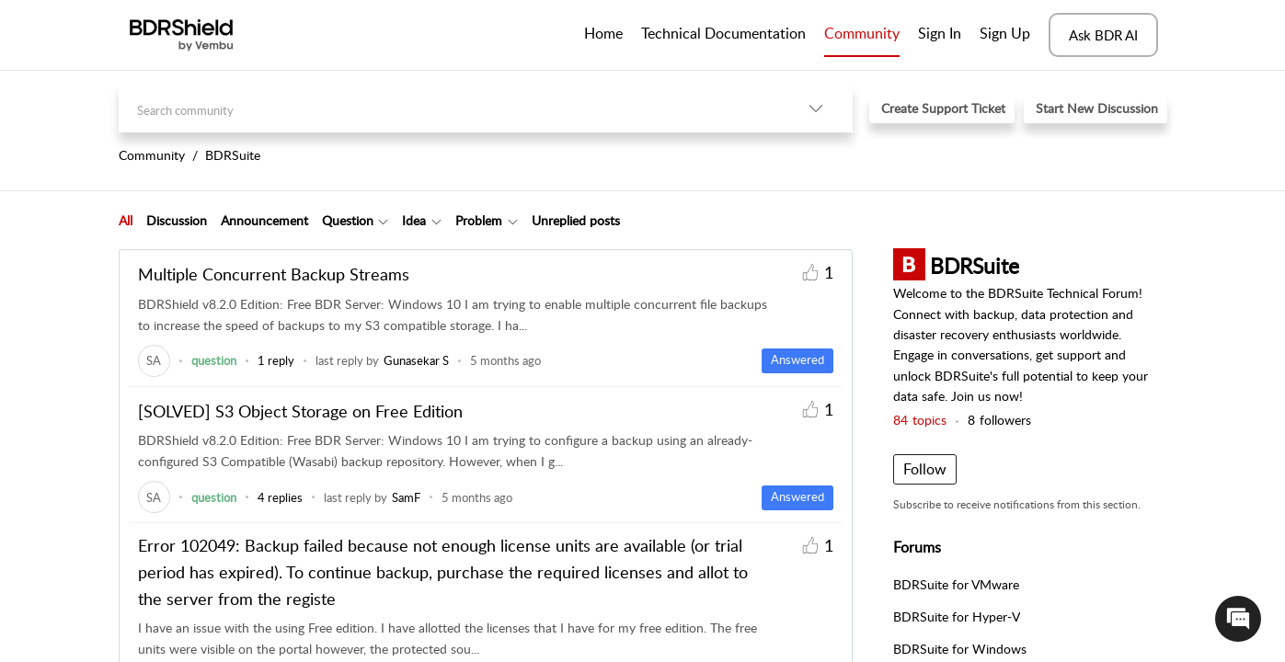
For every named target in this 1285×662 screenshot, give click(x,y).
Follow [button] (925, 469)
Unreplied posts (576, 220)
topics (920, 419)
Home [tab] (603, 33)
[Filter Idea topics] (436, 221)
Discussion (176, 220)
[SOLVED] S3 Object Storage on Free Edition (300, 411)
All (125, 220)
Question (347, 220)
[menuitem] (939, 35)
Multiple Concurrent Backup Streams (273, 274)
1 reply (276, 360)
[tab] (125, 221)
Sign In (939, 33)
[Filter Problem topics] (513, 221)
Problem (478, 220)
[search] (449, 108)
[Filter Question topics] (383, 221)
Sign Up (1005, 33)
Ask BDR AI (1103, 35)
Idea (414, 220)
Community (862, 33)
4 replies (280, 497)
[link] (154, 360)
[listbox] (816, 108)
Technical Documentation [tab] (723, 33)
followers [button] (999, 419)
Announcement (264, 220)
